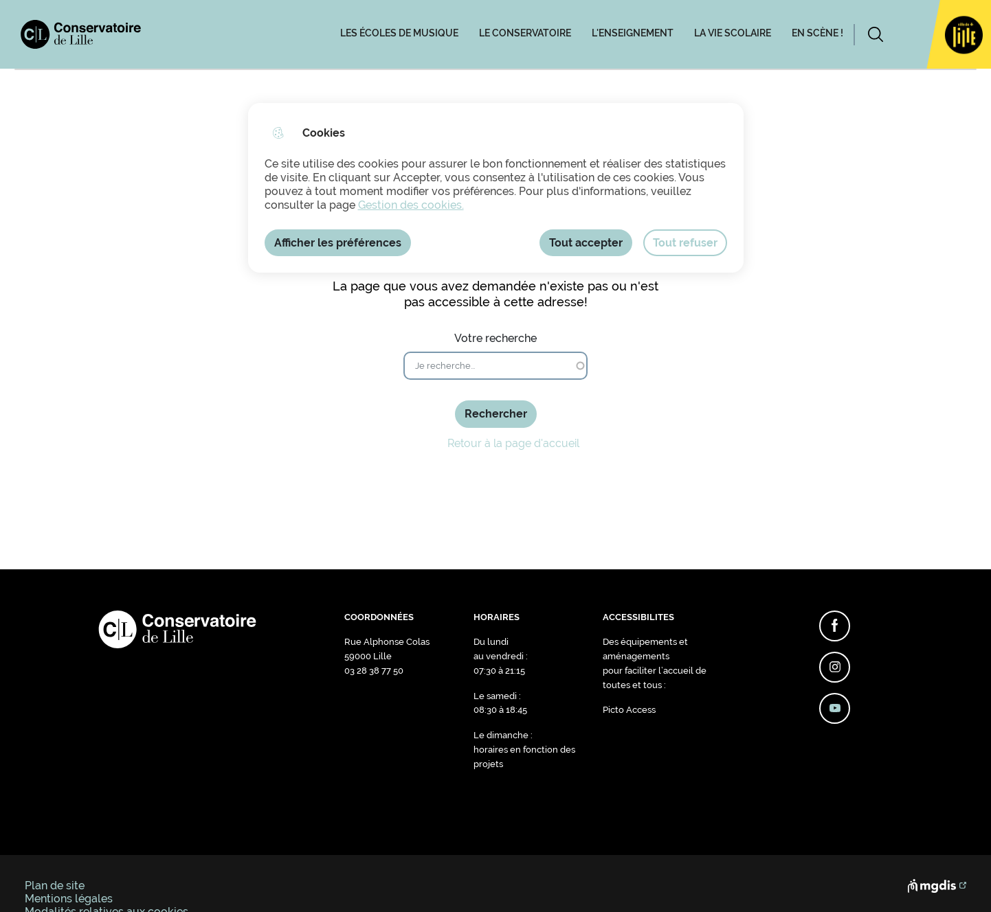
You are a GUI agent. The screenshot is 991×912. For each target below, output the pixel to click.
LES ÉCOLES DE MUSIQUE (399, 32)
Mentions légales (69, 898)
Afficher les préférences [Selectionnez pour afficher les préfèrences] (337, 242)
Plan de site (55, 885)
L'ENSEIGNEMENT (632, 32)
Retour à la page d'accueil (495, 443)
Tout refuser (685, 242)
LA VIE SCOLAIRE (732, 32)
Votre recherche (495, 338)
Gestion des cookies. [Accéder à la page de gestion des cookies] (411, 205)
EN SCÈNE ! (817, 32)
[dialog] (496, 188)
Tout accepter (586, 242)
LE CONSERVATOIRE (525, 32)
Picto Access (629, 710)
